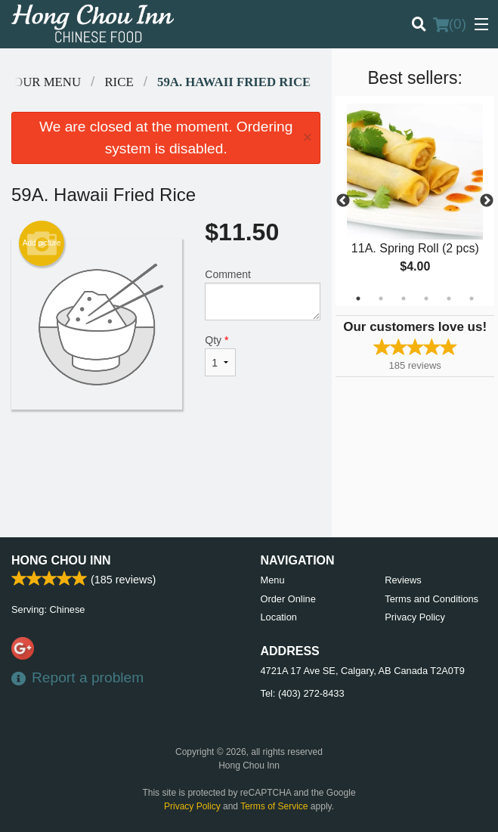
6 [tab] (471, 298)
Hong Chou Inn (61, 560)
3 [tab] (403, 298)
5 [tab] (448, 298)
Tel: (303, 693)
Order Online (288, 599)
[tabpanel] (414, 201)
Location (279, 617)
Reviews (403, 580)
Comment (262, 294)
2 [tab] (380, 298)
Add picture (42, 243)
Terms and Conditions (431, 599)
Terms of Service (274, 806)
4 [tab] (426, 298)
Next (486, 201)
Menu (273, 580)
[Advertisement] (165, 458)
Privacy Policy (415, 617)
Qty (220, 355)
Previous (343, 201)
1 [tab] (358, 298)
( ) (449, 24)
